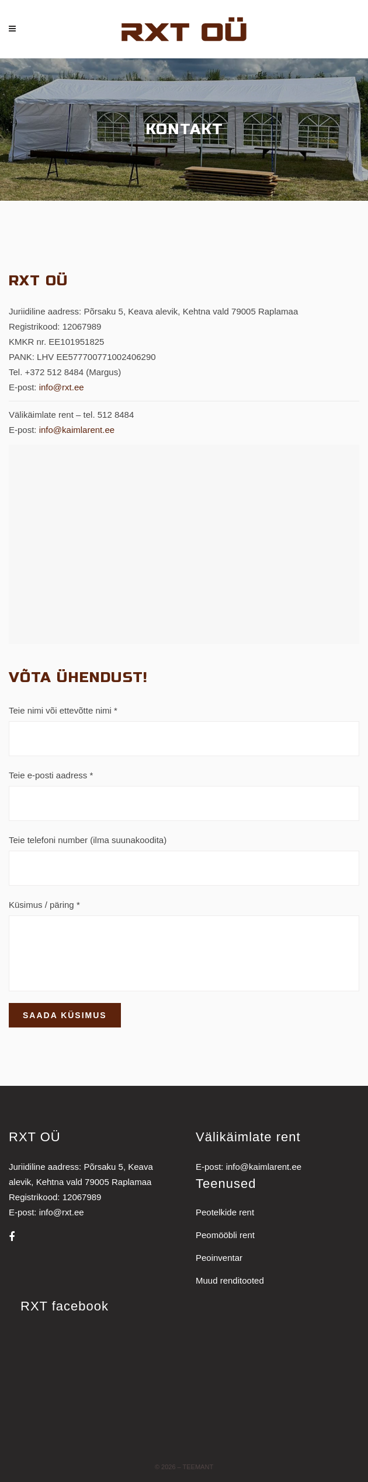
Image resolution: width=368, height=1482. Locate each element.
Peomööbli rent (225, 1235)
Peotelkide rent (225, 1212)
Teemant (198, 1466)
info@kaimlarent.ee (76, 430)
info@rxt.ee (61, 387)
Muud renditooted (230, 1280)
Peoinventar (219, 1258)
